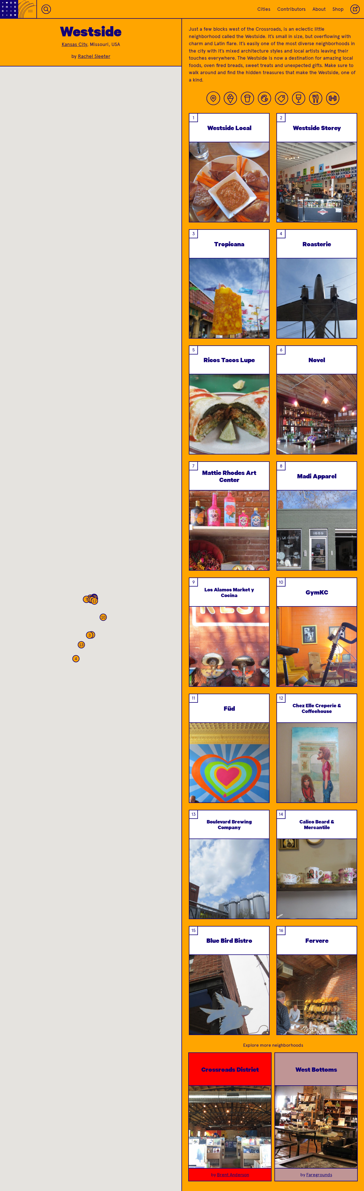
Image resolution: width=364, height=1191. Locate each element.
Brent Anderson (233, 1174)
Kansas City (74, 44)
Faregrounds (319, 1174)
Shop (338, 9)
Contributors (291, 9)
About (319, 9)
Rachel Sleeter (94, 56)
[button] (90, 635)
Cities (263, 9)
